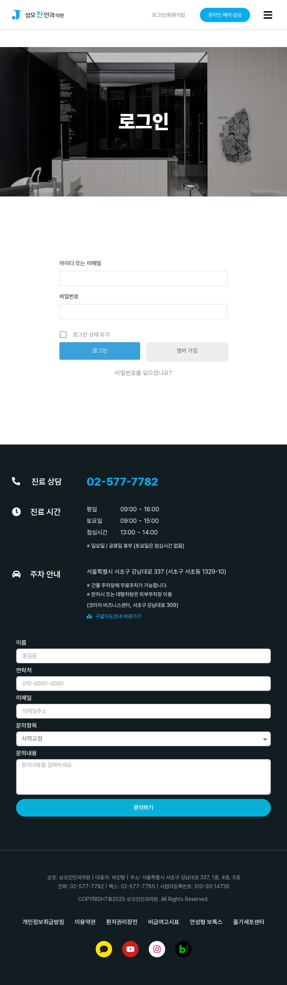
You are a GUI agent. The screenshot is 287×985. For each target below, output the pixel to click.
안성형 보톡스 (206, 922)
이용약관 (85, 922)
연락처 (24, 670)
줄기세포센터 (249, 922)
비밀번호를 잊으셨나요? (143, 373)
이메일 (24, 698)
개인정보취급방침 (43, 922)
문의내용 (26, 753)
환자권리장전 (122, 922)
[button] (267, 14)
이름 (21, 643)
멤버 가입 (187, 350)
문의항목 (26, 726)
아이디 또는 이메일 (80, 263)
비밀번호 (69, 296)
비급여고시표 (163, 922)
